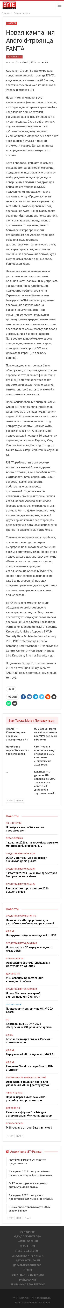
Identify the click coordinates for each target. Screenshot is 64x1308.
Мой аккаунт (27, 1279)
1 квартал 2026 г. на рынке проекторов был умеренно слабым (31, 874)
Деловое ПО (13, 974)
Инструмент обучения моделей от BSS (31, 935)
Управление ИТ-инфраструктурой (26, 1077)
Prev (10, 800)
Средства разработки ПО (21, 916)
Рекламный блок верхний (27, 1284)
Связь (9, 1035)
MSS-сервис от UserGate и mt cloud (29, 1127)
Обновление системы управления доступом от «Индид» (28, 964)
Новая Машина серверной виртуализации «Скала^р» (23, 995)
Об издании (27, 1231)
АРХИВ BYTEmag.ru (28, 1260)
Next (19, 800)
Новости (11, 23)
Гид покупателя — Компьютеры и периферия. (27, 1241)
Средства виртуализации (21, 943)
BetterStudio (44, 1302)
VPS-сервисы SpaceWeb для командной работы (24, 979)
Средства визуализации (20, 853)
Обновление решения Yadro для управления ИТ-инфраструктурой (27, 1083)
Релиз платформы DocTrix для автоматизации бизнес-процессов (29, 1114)
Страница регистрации (28, 1275)
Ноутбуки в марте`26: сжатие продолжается (25, 829)
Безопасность (14, 57)
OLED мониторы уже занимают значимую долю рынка (26, 859)
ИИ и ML (10, 931)
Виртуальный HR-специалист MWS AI (30, 1054)
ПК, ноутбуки (13, 823)
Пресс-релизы (14, 838)
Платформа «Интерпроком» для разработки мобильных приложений (30, 922)
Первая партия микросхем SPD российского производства (26, 1098)
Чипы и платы (14, 1093)
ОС (7, 1019)
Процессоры (13, 1004)
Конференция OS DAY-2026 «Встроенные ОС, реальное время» (29, 1025)
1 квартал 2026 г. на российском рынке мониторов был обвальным (32, 844)
